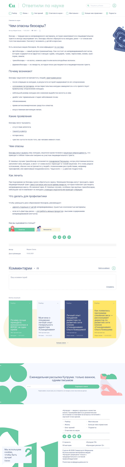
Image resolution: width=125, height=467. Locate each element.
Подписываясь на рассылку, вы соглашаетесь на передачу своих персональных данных (62, 389)
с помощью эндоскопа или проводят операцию (63, 190)
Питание (41, 334)
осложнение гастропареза (23, 86)
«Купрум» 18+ (91, 441)
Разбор (14, 13)
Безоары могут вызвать (18, 153)
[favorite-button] (40, 30)
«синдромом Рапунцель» (59, 161)
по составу (58, 47)
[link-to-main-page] (12, 5)
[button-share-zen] (73, 435)
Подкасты (112, 13)
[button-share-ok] (64, 237)
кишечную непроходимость (75, 153)
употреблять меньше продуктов (50, 211)
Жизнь (25, 13)
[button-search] (88, 5)
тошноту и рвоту (19, 131)
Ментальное (73, 13)
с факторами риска (53, 78)
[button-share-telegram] (59, 237)
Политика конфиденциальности (75, 461)
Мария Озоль (17, 30)
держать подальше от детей (24, 207)
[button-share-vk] (54, 237)
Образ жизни (70, 334)
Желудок (13, 334)
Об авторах (66, 444)
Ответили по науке (55, 13)
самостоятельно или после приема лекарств (48, 185)
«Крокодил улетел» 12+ (95, 444)
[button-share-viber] (69, 237)
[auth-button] (114, 5)
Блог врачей (38, 13)
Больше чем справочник (93, 13)
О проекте (66, 441)
